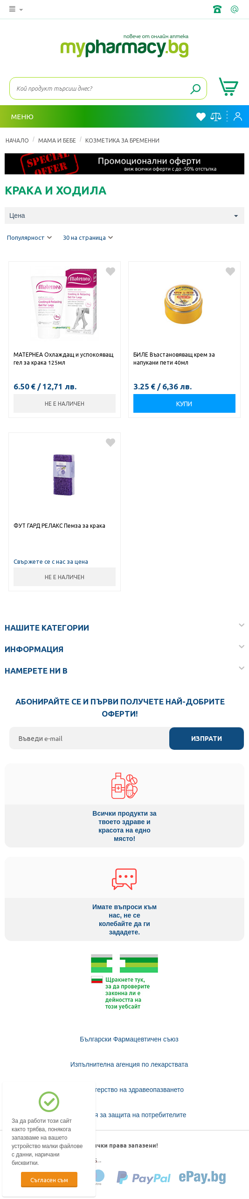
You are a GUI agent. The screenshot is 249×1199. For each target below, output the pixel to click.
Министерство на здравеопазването (129, 1089)
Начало (17, 140)
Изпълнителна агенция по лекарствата (129, 1064)
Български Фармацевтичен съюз (129, 1039)
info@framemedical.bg (235, 9)
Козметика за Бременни (122, 140)
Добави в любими (110, 271)
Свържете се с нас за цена (51, 561)
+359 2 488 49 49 (218, 9)
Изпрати (206, 738)
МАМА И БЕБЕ (57, 140)
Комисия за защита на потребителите (129, 1115)
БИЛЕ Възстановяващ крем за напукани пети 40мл (174, 358)
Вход (237, 116)
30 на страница (88, 237)
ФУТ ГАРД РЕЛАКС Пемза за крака (59, 525)
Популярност (29, 237)
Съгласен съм (49, 1180)
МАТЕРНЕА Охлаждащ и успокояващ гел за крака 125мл (63, 358)
